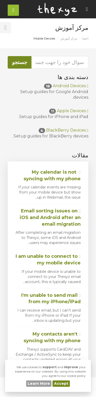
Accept (61, 383)
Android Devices (66, 85)
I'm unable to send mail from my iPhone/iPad (51, 298)
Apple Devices (68, 110)
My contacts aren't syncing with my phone (52, 337)
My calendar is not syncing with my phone (52, 175)
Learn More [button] (39, 383)
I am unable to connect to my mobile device (48, 259)
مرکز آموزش (68, 38)
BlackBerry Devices (63, 130)
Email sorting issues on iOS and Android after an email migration (50, 217)
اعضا (85, 38)
